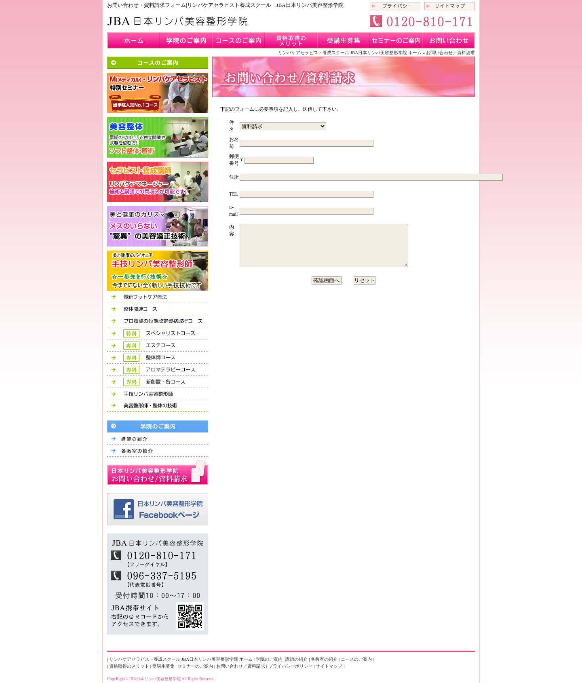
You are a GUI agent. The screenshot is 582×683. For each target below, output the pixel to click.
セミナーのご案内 (396, 40)
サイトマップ (449, 6)
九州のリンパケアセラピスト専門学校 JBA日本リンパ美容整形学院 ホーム (133, 40)
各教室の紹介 (324, 659)
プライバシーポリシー (395, 6)
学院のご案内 (186, 40)
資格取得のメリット (291, 40)
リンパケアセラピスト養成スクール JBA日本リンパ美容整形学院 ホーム (350, 52)
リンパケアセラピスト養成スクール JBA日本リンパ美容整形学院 (178, 21)
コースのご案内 (238, 40)
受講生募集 (343, 40)
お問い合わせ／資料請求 (448, 40)
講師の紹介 (296, 659)
